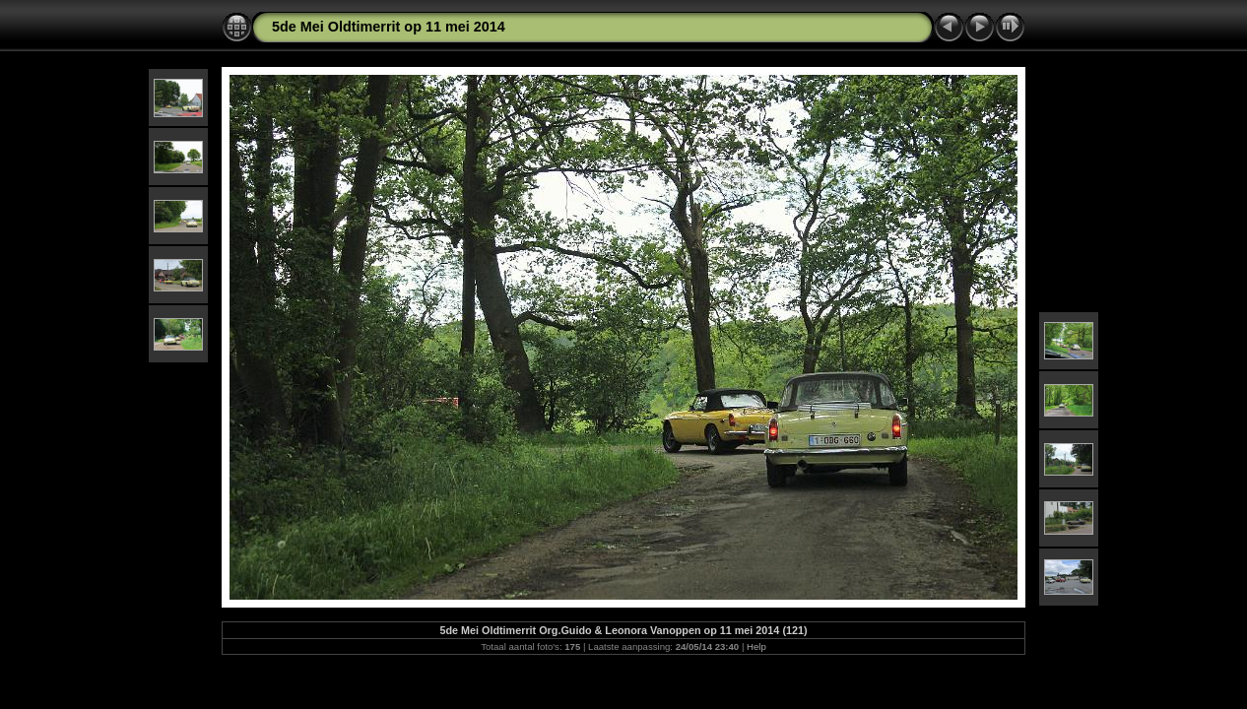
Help (756, 646)
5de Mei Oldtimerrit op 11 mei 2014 (388, 26)
